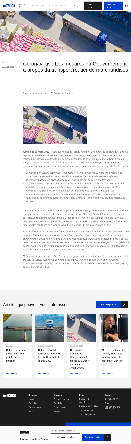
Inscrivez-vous (91, 5)
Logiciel (31, 399)
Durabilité (58, 403)
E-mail (107, 403)
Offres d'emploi (61, 407)
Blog (76, 5)
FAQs (31, 411)
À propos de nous (62, 399)
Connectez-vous (112, 5)
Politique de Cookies (88, 406)
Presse (5, 62)
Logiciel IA (21, 5)
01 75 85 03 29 (111, 399)
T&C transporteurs (87, 414)
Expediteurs (33, 403)
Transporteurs (34, 407)
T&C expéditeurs (86, 410)
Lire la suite (11, 373)
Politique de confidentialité (85, 400)
